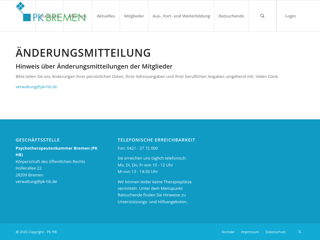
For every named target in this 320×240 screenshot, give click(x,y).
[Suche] (262, 15)
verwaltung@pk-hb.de (36, 86)
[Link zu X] (299, 231)
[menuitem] (49, 15)
